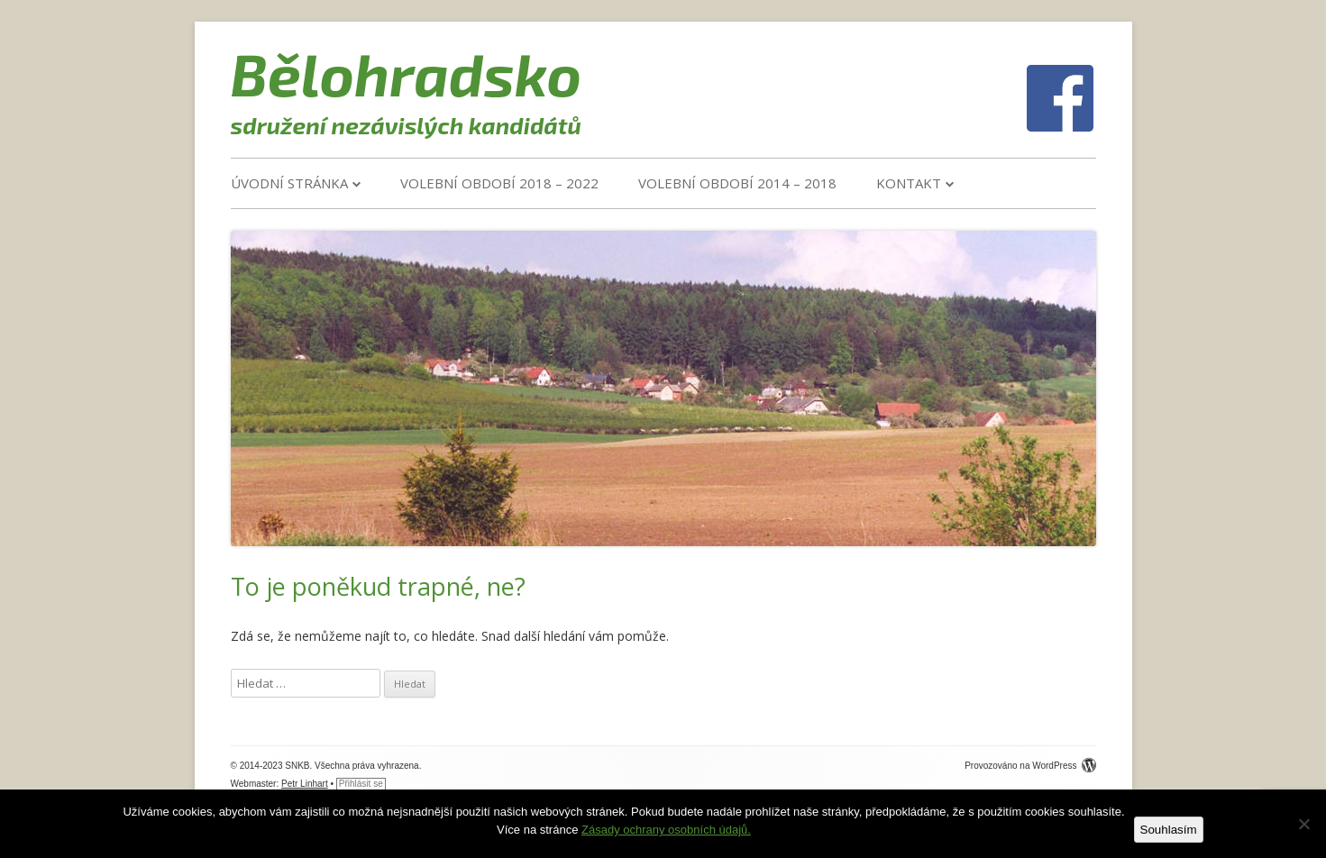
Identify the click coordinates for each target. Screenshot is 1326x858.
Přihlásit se (361, 784)
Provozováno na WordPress (1030, 766)
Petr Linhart (304, 784)
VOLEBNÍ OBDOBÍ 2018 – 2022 (499, 183)
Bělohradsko (406, 73)
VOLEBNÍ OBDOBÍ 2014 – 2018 (737, 183)
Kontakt (908, 183)
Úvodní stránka (289, 183)
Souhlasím (1168, 829)
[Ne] (1303, 824)
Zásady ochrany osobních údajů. (666, 829)
